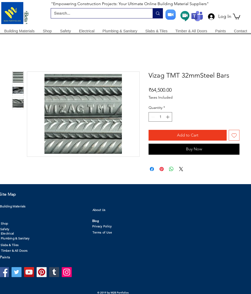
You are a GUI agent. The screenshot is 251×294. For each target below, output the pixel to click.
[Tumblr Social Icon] (54, 272)
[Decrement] (152, 116)
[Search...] (98, 13)
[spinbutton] (160, 116)
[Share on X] (181, 169)
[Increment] (168, 116)
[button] (236, 16)
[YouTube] (29, 272)
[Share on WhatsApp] (171, 169)
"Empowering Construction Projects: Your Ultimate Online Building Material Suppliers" (130, 3)
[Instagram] (67, 272)
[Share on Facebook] (152, 169)
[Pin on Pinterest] (162, 169)
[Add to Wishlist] (234, 135)
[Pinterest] (42, 272)
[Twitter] (17, 272)
